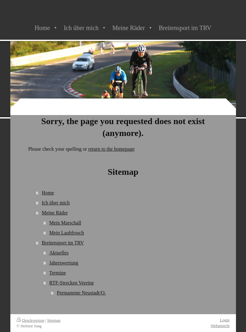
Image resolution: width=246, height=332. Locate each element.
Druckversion (30, 320)
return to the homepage (111, 149)
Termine (57, 272)
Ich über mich (56, 202)
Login (224, 320)
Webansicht (220, 325)
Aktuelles (58, 252)
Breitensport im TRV (63, 242)
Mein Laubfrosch (66, 232)
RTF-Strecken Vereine (71, 282)
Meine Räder (55, 212)
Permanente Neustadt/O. (81, 292)
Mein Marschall (65, 222)
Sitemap (53, 320)
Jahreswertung (63, 262)
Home (48, 192)
